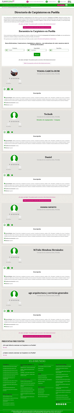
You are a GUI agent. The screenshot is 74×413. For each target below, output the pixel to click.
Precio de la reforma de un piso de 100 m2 (63, 379)
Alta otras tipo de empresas (43, 396)
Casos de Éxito (40, 370)
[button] (69, 2)
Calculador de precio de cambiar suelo (9, 382)
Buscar (37, 54)
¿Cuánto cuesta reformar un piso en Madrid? (63, 366)
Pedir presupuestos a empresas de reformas (10, 398)
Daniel (48, 157)
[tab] (4, 89)
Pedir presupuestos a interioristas (9, 404)
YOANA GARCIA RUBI (48, 71)
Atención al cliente (41, 381)
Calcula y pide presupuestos (34, 2)
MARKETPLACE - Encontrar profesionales (27, 367)
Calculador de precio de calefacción (9, 375)
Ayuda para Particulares (42, 375)
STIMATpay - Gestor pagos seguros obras (27, 372)
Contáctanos (40, 383)
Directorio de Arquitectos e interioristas (47, 38)
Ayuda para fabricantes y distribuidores (45, 379)
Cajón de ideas (51, 2)
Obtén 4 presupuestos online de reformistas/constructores (37, 27)
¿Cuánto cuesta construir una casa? (62, 374)
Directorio (62, 2)
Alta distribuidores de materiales (44, 394)
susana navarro (48, 207)
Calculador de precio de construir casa (9, 368)
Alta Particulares (41, 389)
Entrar (68, 5)
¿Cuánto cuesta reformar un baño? (62, 395)
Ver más (5, 347)
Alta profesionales (60, 5)
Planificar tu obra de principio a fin (26, 381)
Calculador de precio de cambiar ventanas (10, 380)
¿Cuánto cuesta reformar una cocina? (62, 397)
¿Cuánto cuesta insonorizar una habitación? (63, 390)
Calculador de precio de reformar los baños (10, 372)
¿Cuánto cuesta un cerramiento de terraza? (63, 398)
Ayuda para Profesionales (42, 377)
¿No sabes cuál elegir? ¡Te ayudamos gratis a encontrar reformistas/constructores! (37, 24)
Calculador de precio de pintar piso (9, 387)
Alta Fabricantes (41, 392)
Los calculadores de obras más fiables (44, 366)
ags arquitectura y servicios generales (48, 293)
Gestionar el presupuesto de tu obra (26, 391)
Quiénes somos (40, 368)
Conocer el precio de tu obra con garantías (27, 383)
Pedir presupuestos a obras (7, 396)
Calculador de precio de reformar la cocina (10, 370)
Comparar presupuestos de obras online (27, 389)
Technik (48, 114)
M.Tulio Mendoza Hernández (48, 250)
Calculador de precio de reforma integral (10, 366)
